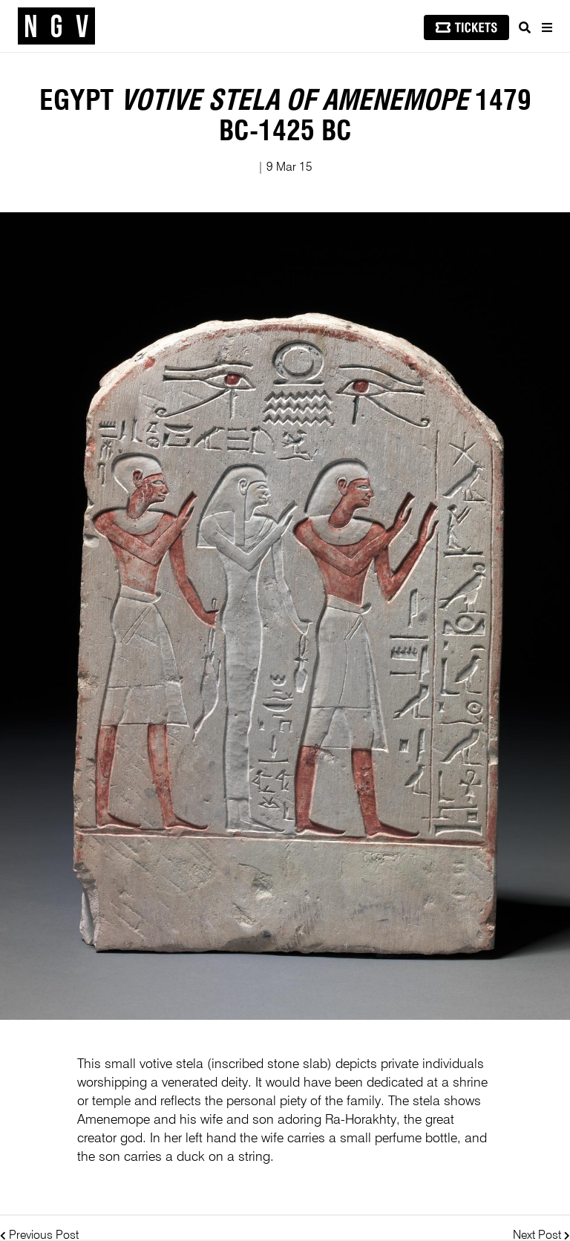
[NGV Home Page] (56, 26)
